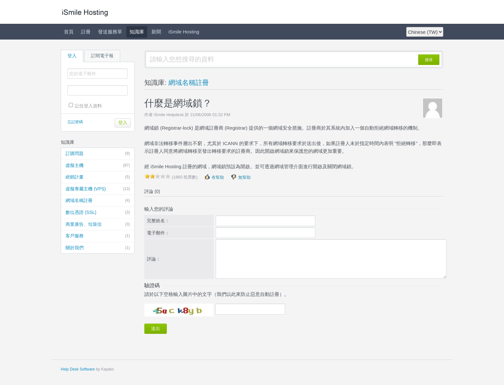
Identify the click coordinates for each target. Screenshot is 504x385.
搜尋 (429, 60)
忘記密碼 (75, 122)
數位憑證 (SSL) (98, 212)
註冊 (86, 31)
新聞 (156, 31)
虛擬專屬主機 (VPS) (98, 189)
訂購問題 (98, 154)
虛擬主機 (98, 165)
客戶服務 (98, 236)
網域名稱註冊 (98, 200)
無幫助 (240, 177)
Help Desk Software (78, 369)
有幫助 (214, 177)
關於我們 (98, 248)
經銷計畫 (98, 177)
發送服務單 (110, 31)
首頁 (69, 31)
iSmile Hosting (183, 31)
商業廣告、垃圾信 (98, 224)
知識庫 (137, 31)
